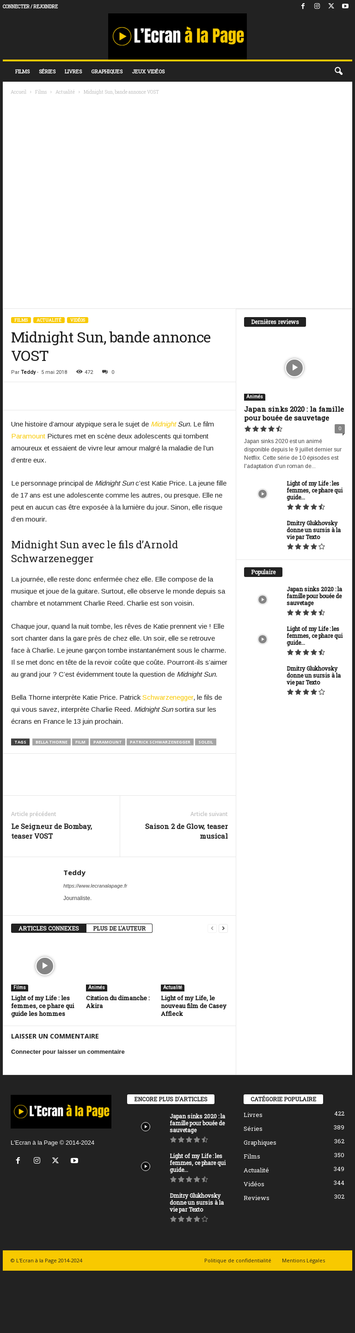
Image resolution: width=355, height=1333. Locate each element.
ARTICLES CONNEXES (48, 928)
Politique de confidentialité (237, 1260)
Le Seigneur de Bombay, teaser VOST (51, 831)
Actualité (65, 92)
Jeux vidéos (148, 71)
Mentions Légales (303, 1260)
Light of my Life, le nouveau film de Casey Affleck (193, 1006)
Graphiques (106, 71)
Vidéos (77, 320)
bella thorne (51, 742)
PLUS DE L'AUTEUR (119, 928)
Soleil (205, 742)
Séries (47, 71)
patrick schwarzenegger (160, 742)
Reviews (256, 1198)
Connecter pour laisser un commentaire (68, 1051)
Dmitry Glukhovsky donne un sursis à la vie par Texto (314, 529)
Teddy (28, 372)
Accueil (18, 92)
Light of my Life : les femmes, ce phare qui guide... (315, 490)
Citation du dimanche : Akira (118, 1002)
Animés (96, 987)
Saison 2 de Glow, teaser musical (186, 831)
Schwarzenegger (167, 697)
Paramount (28, 436)
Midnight (163, 424)
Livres (73, 71)
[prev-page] (212, 928)
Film (80, 742)
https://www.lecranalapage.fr (95, 886)
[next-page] (223, 928)
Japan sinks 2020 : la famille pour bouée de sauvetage (294, 413)
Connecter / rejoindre (30, 7)
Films (22, 71)
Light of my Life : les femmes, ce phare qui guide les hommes (42, 1006)
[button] (338, 71)
